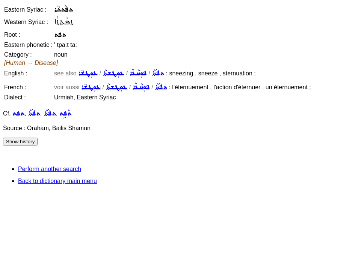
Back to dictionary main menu (57, 181)
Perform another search (49, 169)
